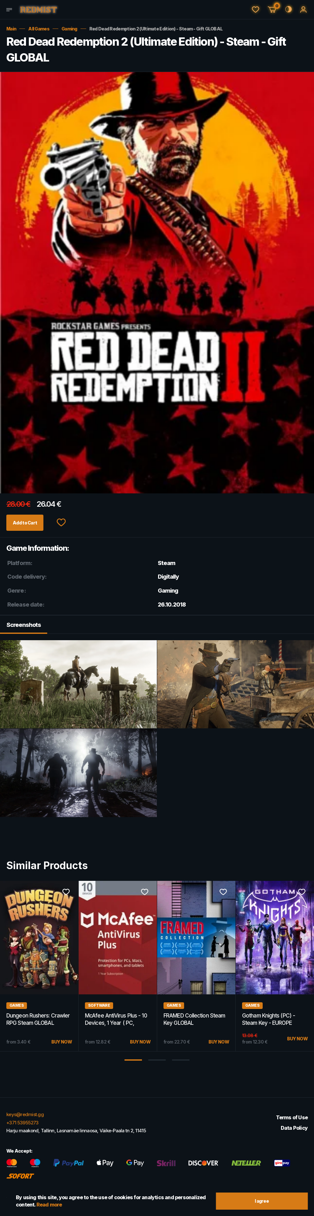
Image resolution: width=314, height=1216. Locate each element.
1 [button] (133, 1062)
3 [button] (180, 1062)
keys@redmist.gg (25, 1115)
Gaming (69, 28)
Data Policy (294, 1128)
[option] (118, 968)
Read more (49, 1203)
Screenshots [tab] (24, 626)
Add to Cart (30, 523)
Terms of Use (292, 1117)
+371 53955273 (22, 1123)
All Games (38, 28)
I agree (262, 1200)
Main (11, 28)
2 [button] (157, 1062)
